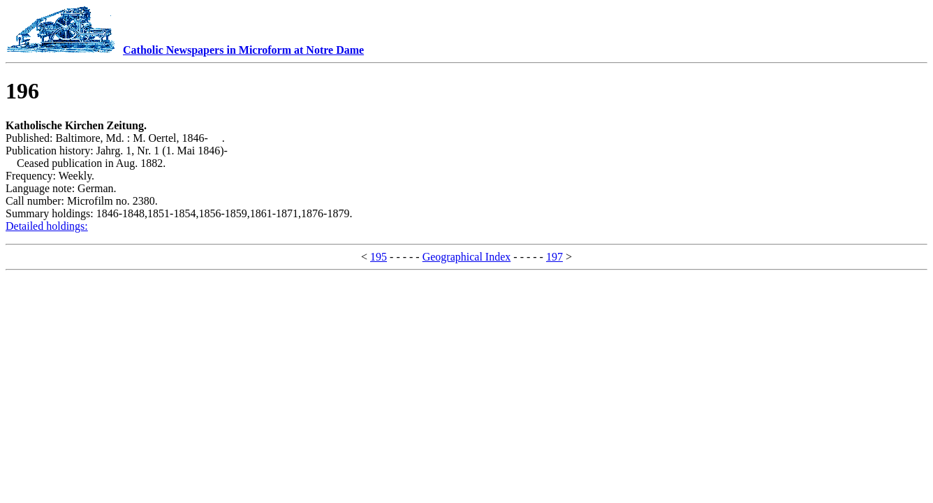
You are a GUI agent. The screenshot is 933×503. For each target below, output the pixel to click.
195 (378, 257)
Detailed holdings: (47, 226)
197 (554, 257)
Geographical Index (467, 257)
